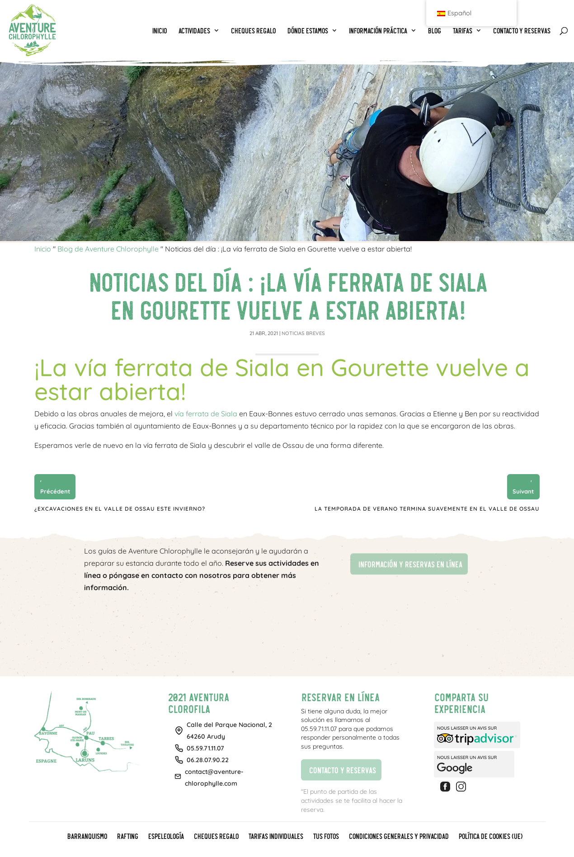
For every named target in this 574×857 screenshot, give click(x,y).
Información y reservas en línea (406, 563)
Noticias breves (303, 333)
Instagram (462, 786)
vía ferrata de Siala (205, 413)
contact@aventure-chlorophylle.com (214, 777)
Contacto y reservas (338, 769)
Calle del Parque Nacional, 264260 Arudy (229, 731)
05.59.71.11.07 (205, 748)
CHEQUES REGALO (215, 837)
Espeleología (165, 837)
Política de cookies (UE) (490, 837)
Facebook (446, 786)
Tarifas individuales (275, 837)
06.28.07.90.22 (208, 760)
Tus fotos (326, 837)
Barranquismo (87, 837)
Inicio (42, 248)
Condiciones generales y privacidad (398, 837)
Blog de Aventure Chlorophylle (108, 248)
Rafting (127, 837)
